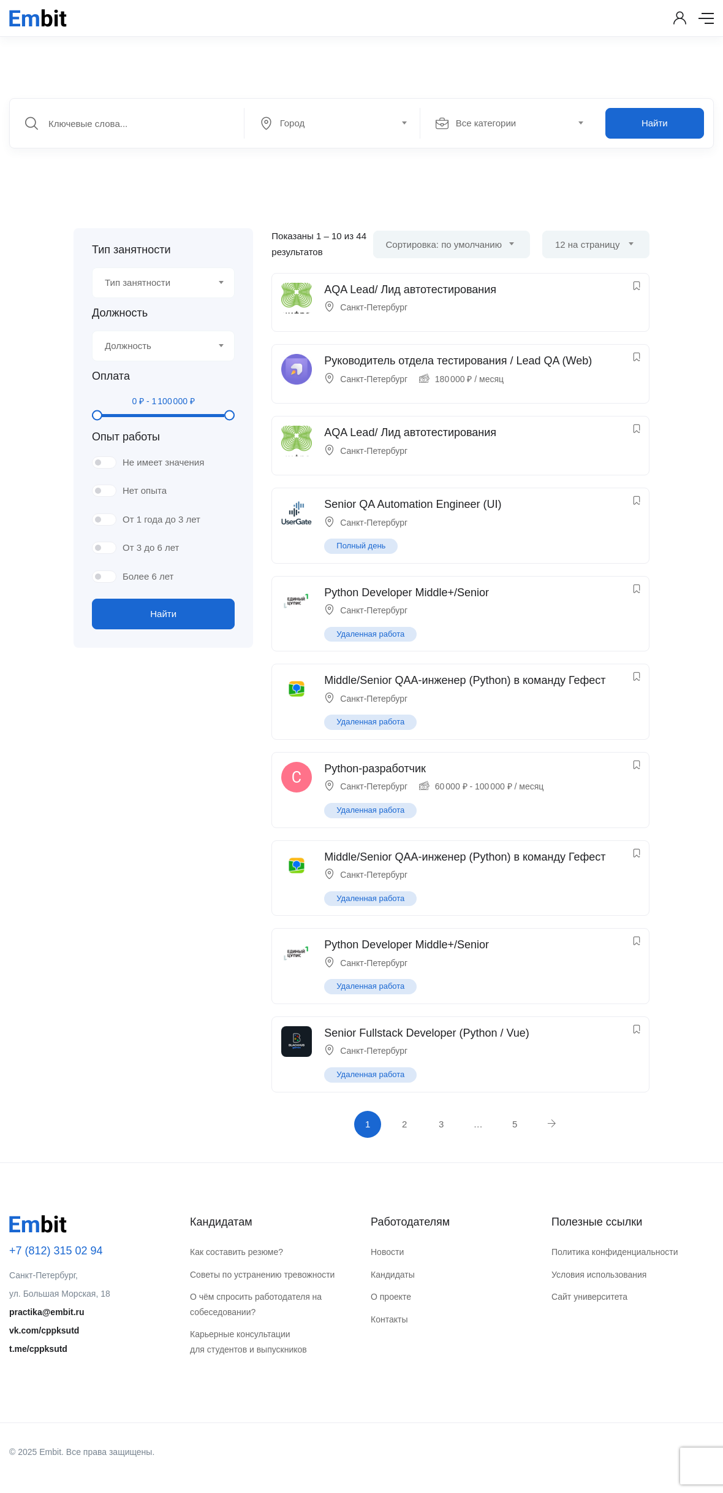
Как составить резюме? (236, 1252)
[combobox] (339, 123)
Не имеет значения (163, 462)
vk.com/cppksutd (44, 1330)
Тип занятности (131, 249)
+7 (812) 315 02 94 (56, 1251)
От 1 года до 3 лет (161, 519)
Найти (655, 123)
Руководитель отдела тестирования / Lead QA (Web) (458, 361)
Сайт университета (589, 1297)
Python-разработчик (375, 768)
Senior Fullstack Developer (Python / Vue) (426, 1033)
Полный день (360, 545)
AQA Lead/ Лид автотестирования (410, 289)
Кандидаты (393, 1275)
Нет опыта (145, 490)
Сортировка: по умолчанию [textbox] (444, 244)
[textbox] (331, 123)
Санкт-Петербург (373, 307)
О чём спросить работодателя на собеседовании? (256, 1304)
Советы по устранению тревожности (262, 1275)
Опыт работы (126, 436)
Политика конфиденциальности (614, 1252)
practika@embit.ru (47, 1312)
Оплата (111, 376)
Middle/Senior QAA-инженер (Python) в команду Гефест (464, 680)
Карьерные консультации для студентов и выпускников (248, 1341)
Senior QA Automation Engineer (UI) (412, 504)
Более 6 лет (148, 576)
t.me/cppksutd (38, 1349)
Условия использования (598, 1275)
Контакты (389, 1319)
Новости (387, 1252)
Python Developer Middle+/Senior (406, 592)
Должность (120, 312)
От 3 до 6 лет (151, 547)
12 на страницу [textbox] (587, 244)
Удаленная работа (370, 634)
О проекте (391, 1297)
